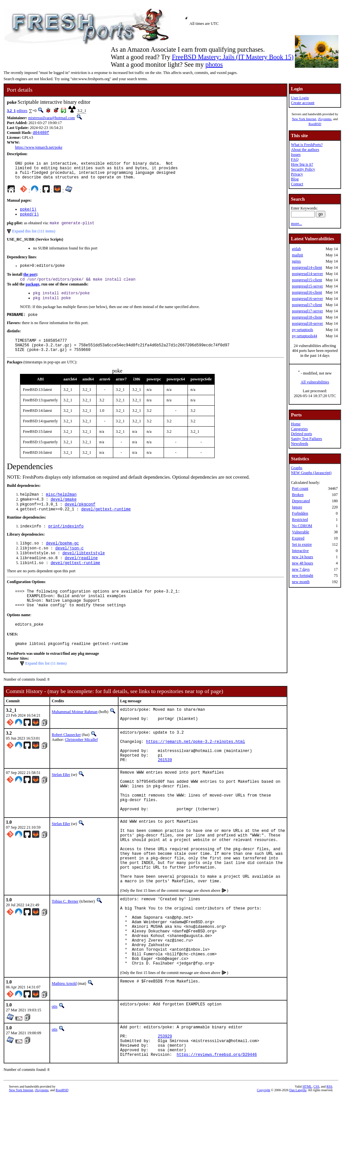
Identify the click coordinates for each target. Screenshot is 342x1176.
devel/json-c (69, 566)
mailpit (297, 255)
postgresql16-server (307, 298)
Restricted (300, 519)
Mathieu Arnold (64, 1055)
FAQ (294, 159)
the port (30, 282)
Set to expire (302, 544)
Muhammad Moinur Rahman (75, 737)
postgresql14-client (307, 267)
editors (22, 110)
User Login (300, 98)
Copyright (263, 1168)
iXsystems (325, 119)
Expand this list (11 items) (45, 689)
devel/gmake (64, 514)
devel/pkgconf (80, 519)
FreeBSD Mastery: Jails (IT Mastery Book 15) (233, 57)
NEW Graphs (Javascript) (311, 472)
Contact (297, 184)
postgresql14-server (307, 273)
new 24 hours (302, 557)
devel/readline (81, 577)
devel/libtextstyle (84, 571)
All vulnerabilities (315, 382)
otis (54, 1078)
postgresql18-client (307, 317)
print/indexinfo (65, 542)
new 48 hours (302, 563)
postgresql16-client (307, 292)
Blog (294, 179)
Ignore (297, 507)
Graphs (296, 468)
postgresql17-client (307, 305)
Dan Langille (297, 1168)
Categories (299, 429)
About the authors (305, 149)
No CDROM (302, 526)
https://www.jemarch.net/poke (39, 148)
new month (301, 581)
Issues (295, 154)
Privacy (297, 174)
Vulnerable (300, 532)
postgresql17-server (307, 311)
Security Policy (303, 169)
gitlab (296, 249)
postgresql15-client (307, 280)
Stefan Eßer (61, 809)
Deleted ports (301, 434)
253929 (165, 1110)
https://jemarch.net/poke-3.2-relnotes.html (195, 772)
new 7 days (301, 569)
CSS (316, 1165)
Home (295, 424)
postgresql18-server (307, 323)
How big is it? (302, 164)
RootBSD (315, 124)
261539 (165, 794)
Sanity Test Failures (306, 438)
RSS (329, 1165)
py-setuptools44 (304, 336)
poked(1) (29, 220)
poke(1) (28, 214)
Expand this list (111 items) (33, 237)
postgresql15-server (307, 286)
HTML (307, 1165)
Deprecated (301, 501)
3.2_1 (11, 110)
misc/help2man (61, 508)
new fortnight (302, 575)
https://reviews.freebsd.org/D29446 (217, 1133)
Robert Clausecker (66, 762)
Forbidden (300, 513)
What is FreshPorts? (307, 144)
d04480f (41, 133)
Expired (298, 538)
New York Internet (304, 119)
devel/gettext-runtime (106, 525)
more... (296, 223)
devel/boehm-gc (62, 560)
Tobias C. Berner (65, 958)
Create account (303, 103)
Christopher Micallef (81, 767)
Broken (297, 494)
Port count (300, 488)
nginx (296, 261)
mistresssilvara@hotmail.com (51, 118)
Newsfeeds (299, 443)
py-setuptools (302, 329)
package (32, 292)
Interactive (300, 550)
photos (214, 64)
